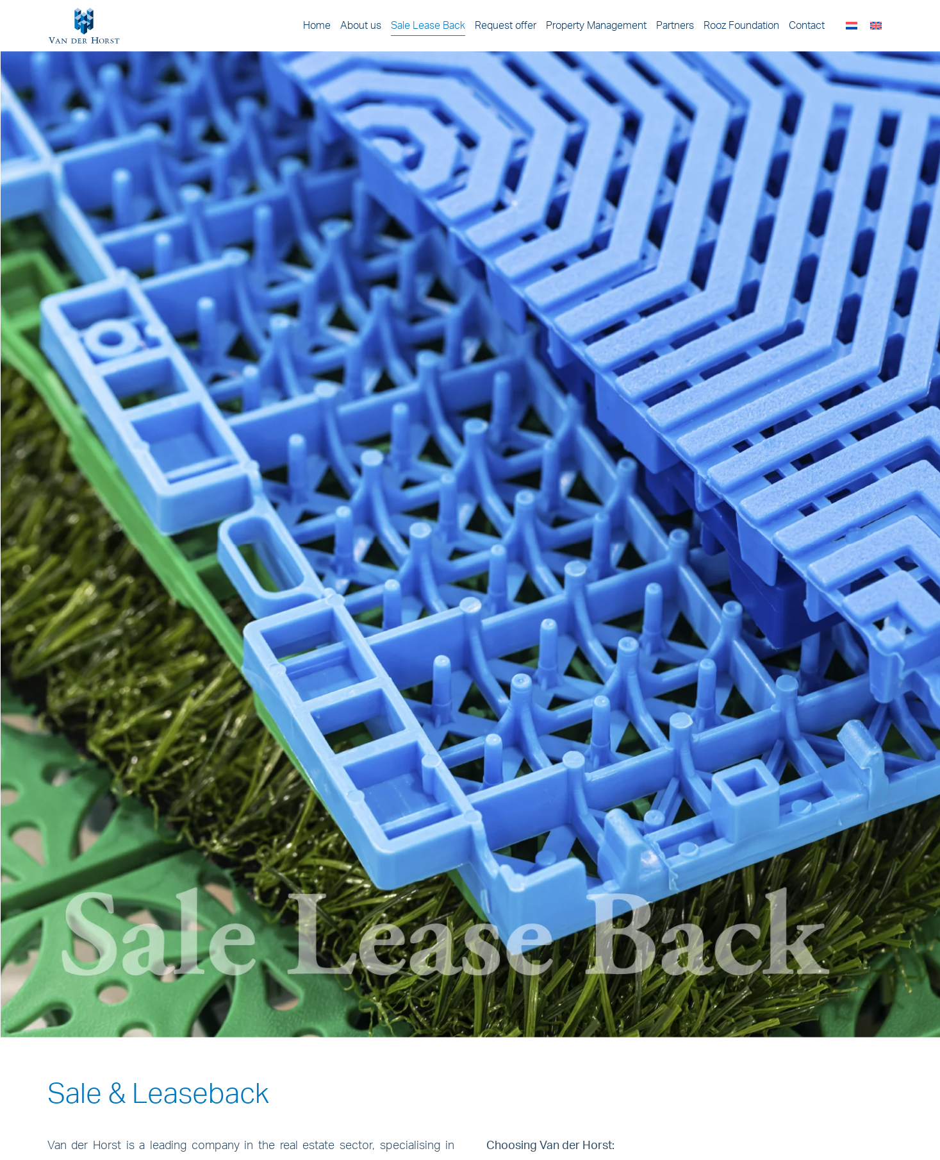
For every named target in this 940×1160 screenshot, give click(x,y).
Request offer (505, 26)
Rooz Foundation (741, 26)
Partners (675, 26)
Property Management (596, 26)
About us (360, 26)
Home (317, 26)
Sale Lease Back (428, 26)
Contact (807, 26)
